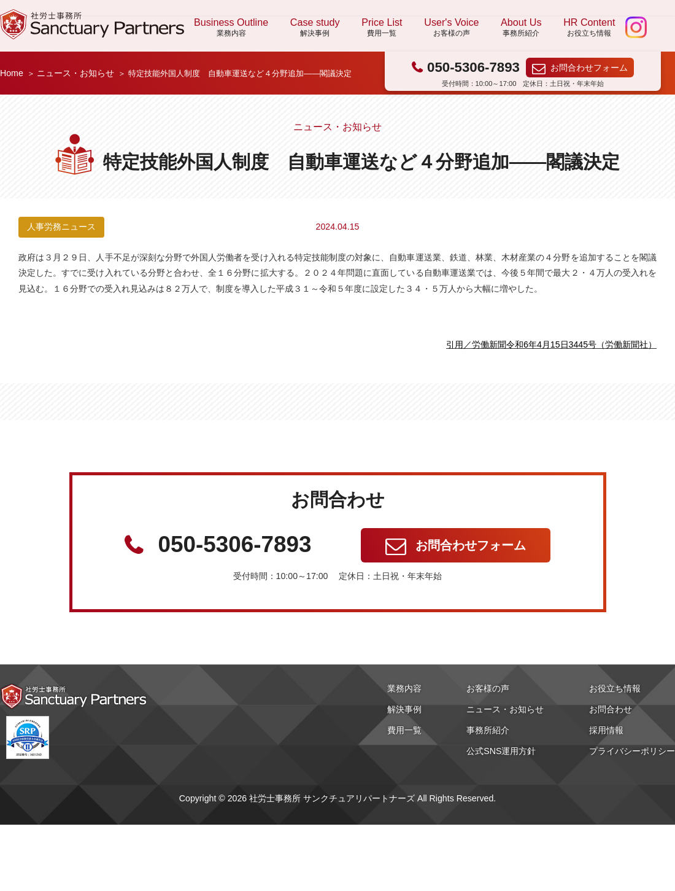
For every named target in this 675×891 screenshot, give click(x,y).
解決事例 (404, 709)
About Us (521, 28)
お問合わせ (610, 709)
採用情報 (606, 730)
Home (11, 73)
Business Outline (231, 28)
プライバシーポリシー (632, 751)
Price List (381, 28)
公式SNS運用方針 (501, 751)
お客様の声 (487, 688)
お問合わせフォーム (589, 67)
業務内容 (404, 688)
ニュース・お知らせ (75, 73)
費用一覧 (404, 730)
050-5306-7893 (473, 67)
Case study (315, 28)
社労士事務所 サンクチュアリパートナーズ (92, 24)
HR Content (589, 28)
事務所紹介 (487, 730)
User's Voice (451, 28)
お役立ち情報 (615, 688)
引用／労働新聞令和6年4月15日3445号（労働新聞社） (551, 344)
